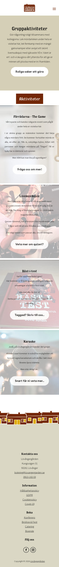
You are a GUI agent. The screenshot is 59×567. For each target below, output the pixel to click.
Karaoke (29, 342)
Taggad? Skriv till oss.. (29, 316)
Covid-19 (29, 504)
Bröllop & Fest (29, 522)
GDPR (29, 495)
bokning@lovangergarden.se (29, 472)
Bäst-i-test (29, 272)
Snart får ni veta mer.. (29, 382)
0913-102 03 (29, 477)
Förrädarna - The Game (30, 117)
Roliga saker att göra (29, 71)
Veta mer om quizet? (29, 245)
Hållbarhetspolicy (29, 490)
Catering (29, 526)
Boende (29, 531)
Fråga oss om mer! (29, 170)
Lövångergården (37, 561)
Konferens (29, 517)
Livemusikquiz (30, 197)
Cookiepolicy (29, 499)
